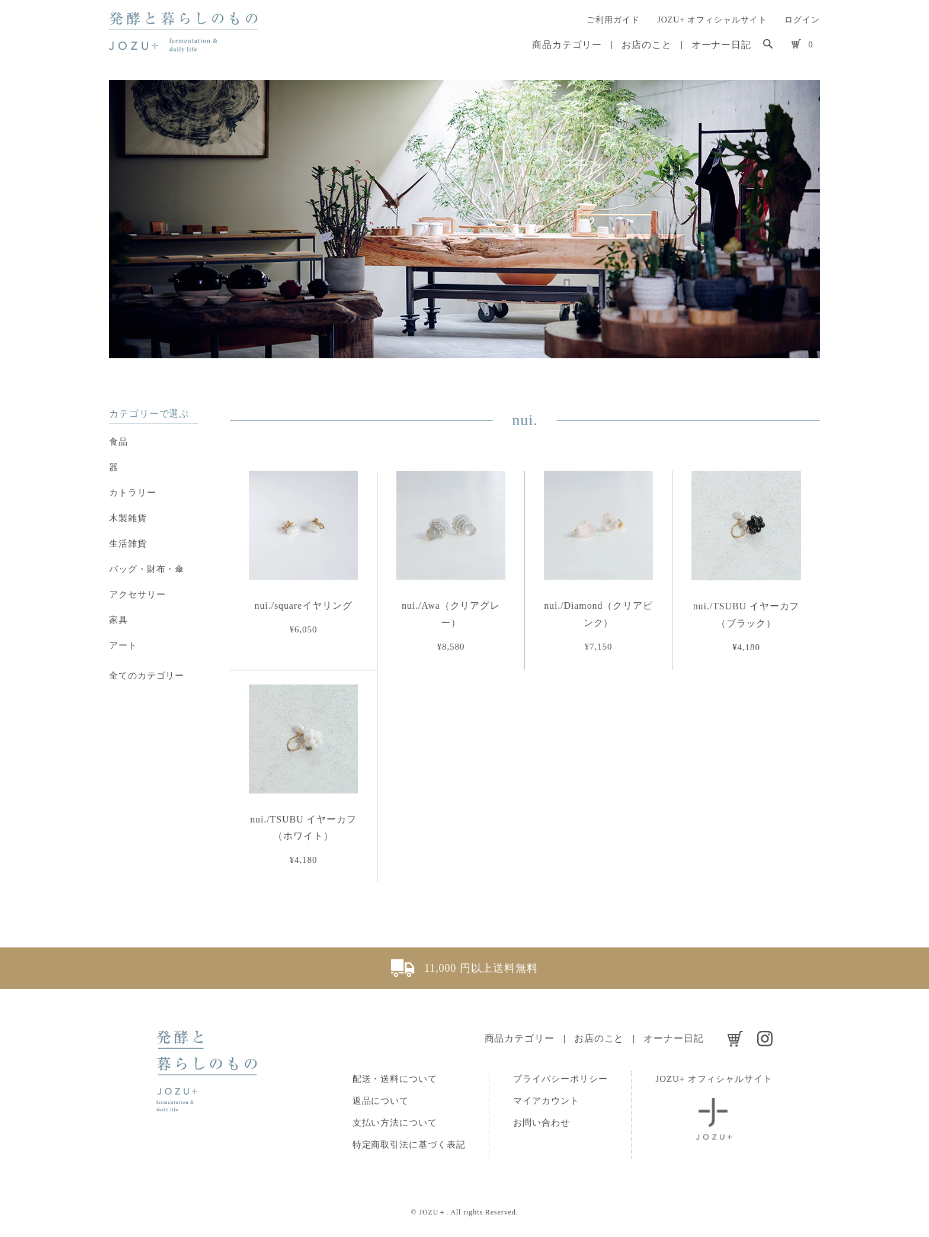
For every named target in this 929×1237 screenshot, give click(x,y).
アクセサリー (137, 594)
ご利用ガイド (613, 19)
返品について (381, 1101)
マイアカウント (546, 1101)
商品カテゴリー (567, 45)
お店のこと (647, 45)
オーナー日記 (721, 45)
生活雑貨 (128, 543)
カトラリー (132, 492)
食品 (118, 441)
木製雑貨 (128, 518)
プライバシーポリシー (560, 1079)
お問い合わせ (541, 1122)
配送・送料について (395, 1079)
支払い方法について (395, 1122)
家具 (118, 620)
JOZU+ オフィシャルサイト (712, 19)
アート (123, 645)
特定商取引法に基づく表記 (409, 1144)
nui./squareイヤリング (303, 605)
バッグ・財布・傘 (146, 569)
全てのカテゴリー (146, 675)
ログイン (802, 19)
